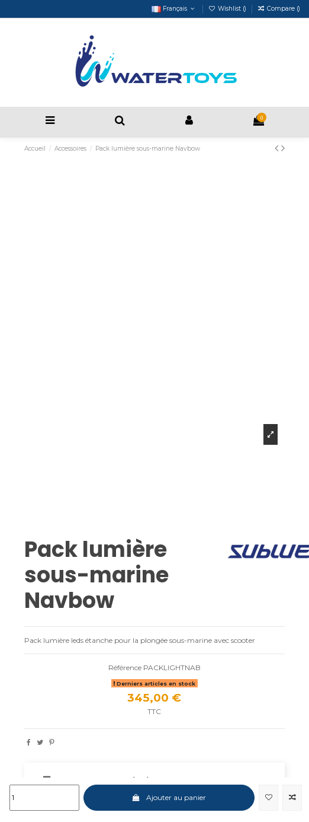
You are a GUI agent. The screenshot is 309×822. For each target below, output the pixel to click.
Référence (124, 667)
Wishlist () (228, 8)
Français (174, 8)
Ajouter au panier (169, 797)
